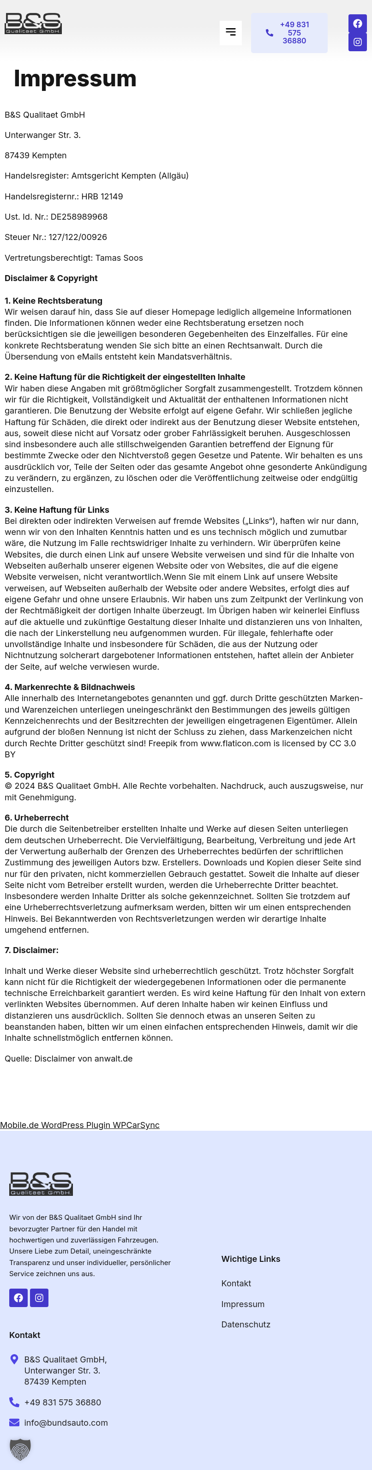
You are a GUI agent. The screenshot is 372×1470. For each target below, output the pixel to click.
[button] (231, 33)
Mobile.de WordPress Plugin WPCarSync (80, 1125)
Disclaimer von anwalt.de (83, 1058)
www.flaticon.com (235, 743)
